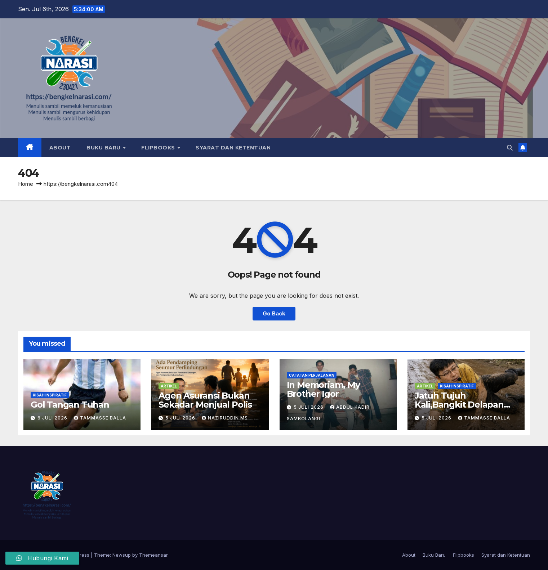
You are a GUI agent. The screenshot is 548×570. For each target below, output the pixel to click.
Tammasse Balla (100, 418)
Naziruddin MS (225, 418)
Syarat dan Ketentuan (233, 147)
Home (25, 183)
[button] (510, 147)
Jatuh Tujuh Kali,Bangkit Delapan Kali (459, 404)
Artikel (169, 386)
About (60, 147)
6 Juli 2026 (53, 418)
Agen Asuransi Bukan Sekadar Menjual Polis (207, 400)
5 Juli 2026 (181, 418)
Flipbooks (159, 147)
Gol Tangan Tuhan (70, 404)
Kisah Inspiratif (50, 395)
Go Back (274, 313)
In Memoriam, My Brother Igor (323, 389)
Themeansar (153, 555)
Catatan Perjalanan (311, 375)
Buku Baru (104, 147)
